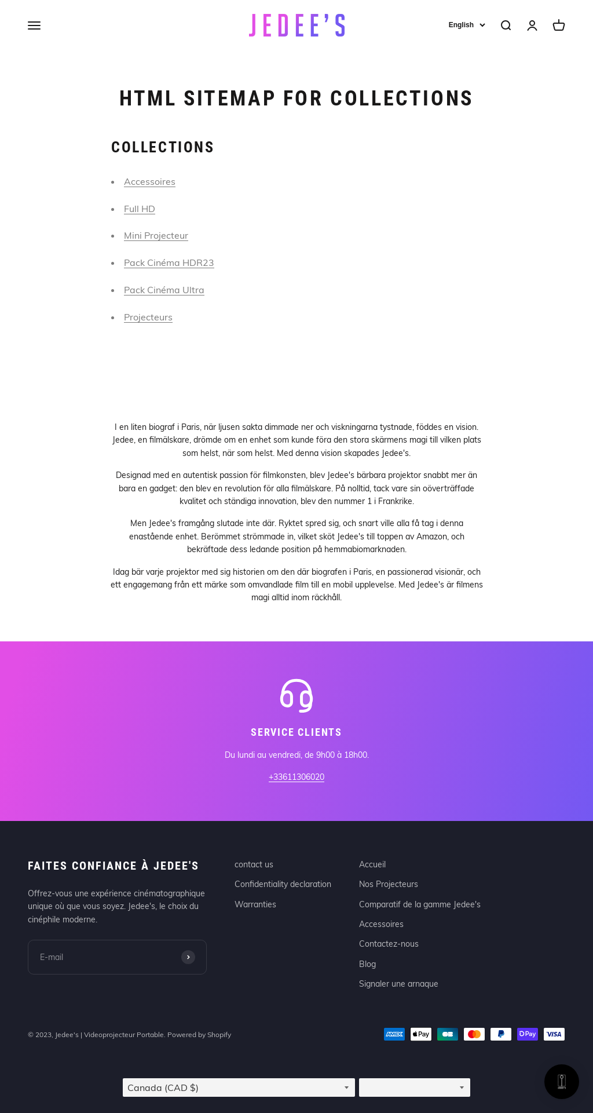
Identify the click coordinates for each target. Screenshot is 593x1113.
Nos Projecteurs (388, 884)
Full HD (139, 208)
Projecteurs (148, 317)
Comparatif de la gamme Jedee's (420, 904)
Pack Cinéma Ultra (164, 289)
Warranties (255, 904)
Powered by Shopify (199, 1034)
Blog (367, 964)
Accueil (372, 864)
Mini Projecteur (156, 235)
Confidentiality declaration (283, 884)
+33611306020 (296, 777)
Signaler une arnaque (398, 984)
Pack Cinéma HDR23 (169, 262)
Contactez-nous (389, 944)
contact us (254, 864)
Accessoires (149, 181)
